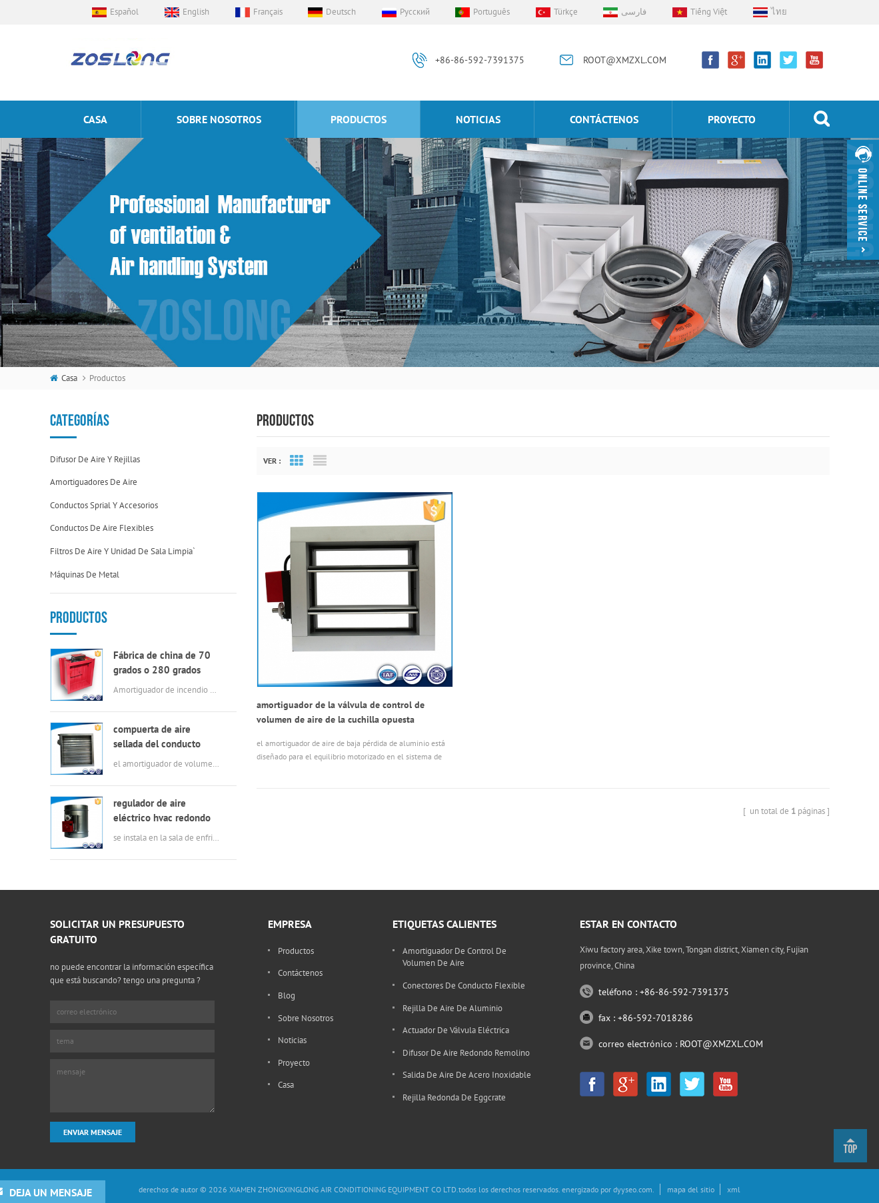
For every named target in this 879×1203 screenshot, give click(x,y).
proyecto (732, 119)
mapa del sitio (690, 1189)
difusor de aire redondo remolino (466, 1052)
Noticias (478, 119)
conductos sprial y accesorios (104, 505)
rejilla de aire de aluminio (452, 1008)
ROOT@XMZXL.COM (624, 60)
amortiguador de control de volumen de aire (454, 957)
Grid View (296, 461)
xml (733, 1189)
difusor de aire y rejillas (95, 459)
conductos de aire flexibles (101, 528)
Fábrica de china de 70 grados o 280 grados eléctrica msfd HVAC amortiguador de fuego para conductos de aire (162, 663)
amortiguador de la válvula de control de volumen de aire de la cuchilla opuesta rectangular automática (341, 692)
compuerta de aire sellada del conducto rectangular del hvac (157, 737)
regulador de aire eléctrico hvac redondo (162, 810)
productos (359, 119)
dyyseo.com (632, 1189)
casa (95, 119)
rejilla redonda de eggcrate (454, 1097)
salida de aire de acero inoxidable (467, 1074)
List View (320, 461)
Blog (286, 995)
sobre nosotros (219, 119)
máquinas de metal (84, 574)
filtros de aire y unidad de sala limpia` (122, 551)
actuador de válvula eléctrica (456, 1030)
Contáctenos (604, 119)
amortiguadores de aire (93, 482)
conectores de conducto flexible (464, 985)
